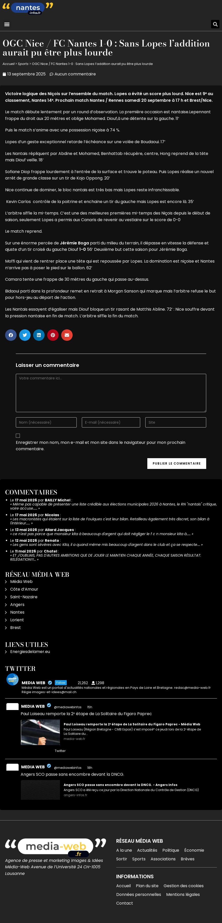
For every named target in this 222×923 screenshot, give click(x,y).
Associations (163, 859)
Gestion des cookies (184, 886)
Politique (170, 850)
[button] (7, 24)
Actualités (147, 850)
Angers (17, 604)
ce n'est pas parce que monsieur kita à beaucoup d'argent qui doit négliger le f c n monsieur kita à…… (102, 533)
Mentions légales (183, 894)
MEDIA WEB (33, 706)
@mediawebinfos (68, 707)
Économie (194, 850)
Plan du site (147, 886)
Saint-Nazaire (23, 597)
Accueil (9, 63)
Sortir (121, 859)
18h (90, 768)
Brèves (187, 859)
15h (90, 707)
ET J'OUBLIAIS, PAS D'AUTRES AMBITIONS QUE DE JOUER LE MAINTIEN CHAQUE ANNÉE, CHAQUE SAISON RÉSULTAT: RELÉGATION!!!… (105, 557)
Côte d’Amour (24, 589)
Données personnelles (138, 894)
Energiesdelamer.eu (30, 652)
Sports (23, 63)
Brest (15, 628)
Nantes (17, 612)
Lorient (17, 620)
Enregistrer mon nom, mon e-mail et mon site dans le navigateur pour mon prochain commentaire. (100, 446)
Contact (124, 903)
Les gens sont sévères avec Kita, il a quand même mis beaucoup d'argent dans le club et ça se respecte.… (106, 544)
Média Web (21, 581)
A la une (124, 850)
